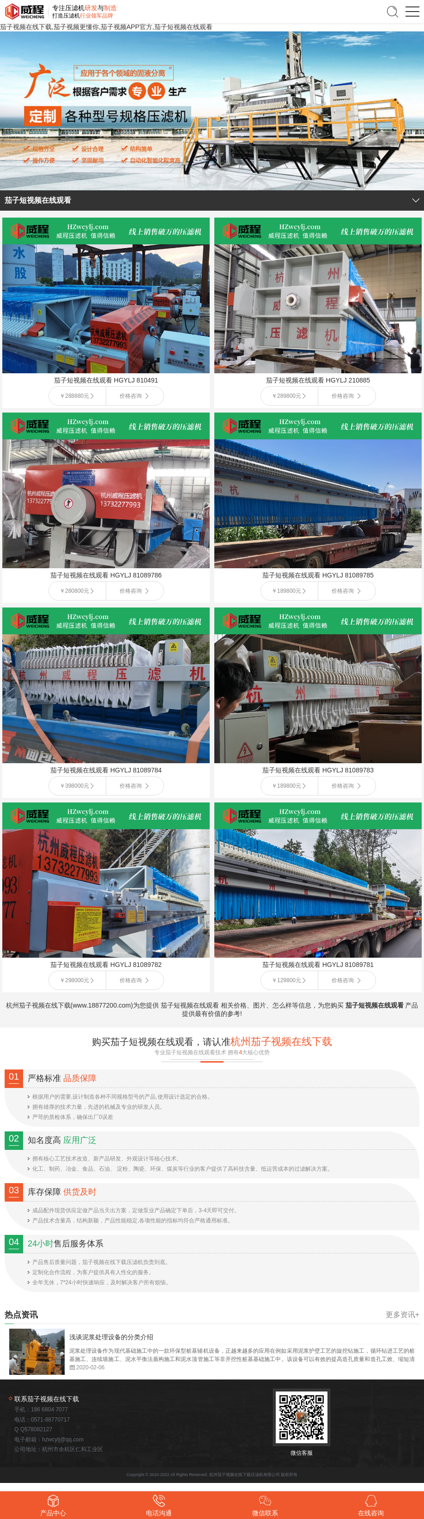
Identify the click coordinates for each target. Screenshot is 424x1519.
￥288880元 (74, 396)
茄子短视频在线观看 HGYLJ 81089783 (318, 770)
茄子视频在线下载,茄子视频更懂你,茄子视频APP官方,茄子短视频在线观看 (106, 26)
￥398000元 (74, 786)
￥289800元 (286, 396)
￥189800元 (286, 591)
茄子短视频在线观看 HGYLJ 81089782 (106, 964)
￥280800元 (74, 591)
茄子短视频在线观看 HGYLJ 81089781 (318, 964)
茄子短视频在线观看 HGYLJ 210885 (318, 380)
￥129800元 (286, 980)
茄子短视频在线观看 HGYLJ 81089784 (106, 770)
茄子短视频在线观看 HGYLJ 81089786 (106, 575)
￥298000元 (74, 980)
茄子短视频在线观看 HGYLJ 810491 (106, 380)
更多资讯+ (402, 1314)
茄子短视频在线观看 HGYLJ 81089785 (318, 575)
